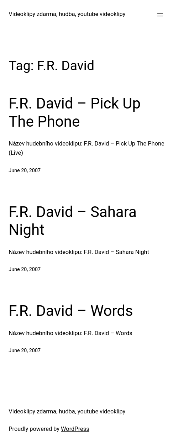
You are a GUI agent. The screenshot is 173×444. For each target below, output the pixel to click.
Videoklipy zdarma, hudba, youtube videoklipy (67, 14)
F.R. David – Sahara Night (73, 220)
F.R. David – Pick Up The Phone (75, 112)
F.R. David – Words (71, 310)
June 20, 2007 (25, 171)
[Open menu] (160, 14)
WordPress (75, 429)
